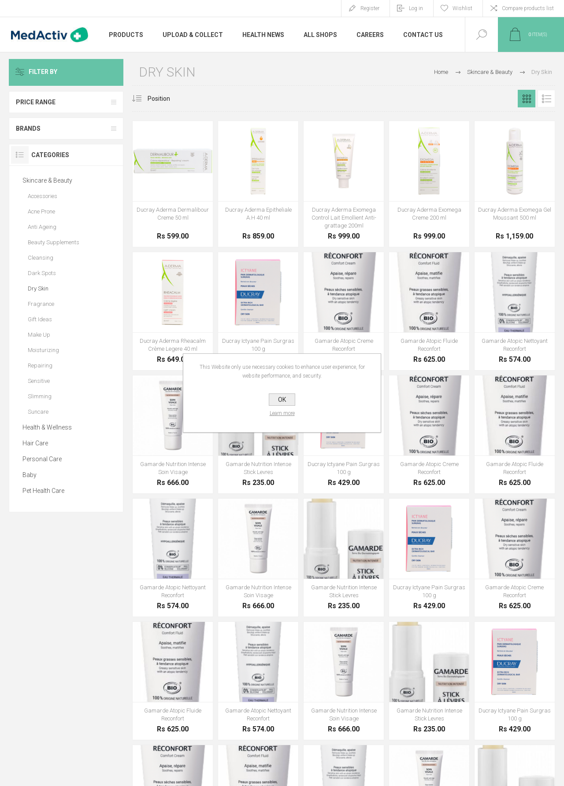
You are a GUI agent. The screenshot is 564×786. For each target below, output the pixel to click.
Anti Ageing (42, 227)
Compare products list (528, 8)
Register (369, 8)
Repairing (40, 365)
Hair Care (35, 443)
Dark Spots (42, 273)
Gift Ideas (40, 319)
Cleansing (40, 257)
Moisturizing (43, 350)
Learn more (282, 413)
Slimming (40, 396)
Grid (526, 98)
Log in (416, 8)
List (546, 98)
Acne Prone (41, 211)
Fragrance (41, 304)
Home (441, 72)
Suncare (38, 411)
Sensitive (39, 381)
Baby (29, 474)
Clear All (102, 72)
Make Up (39, 334)
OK (282, 399)
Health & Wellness (47, 427)
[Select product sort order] (165, 98)
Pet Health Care (43, 490)
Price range (36, 102)
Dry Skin (38, 288)
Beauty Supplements (53, 242)
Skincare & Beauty (47, 180)
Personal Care (42, 459)
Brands (28, 128)
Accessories (42, 196)
